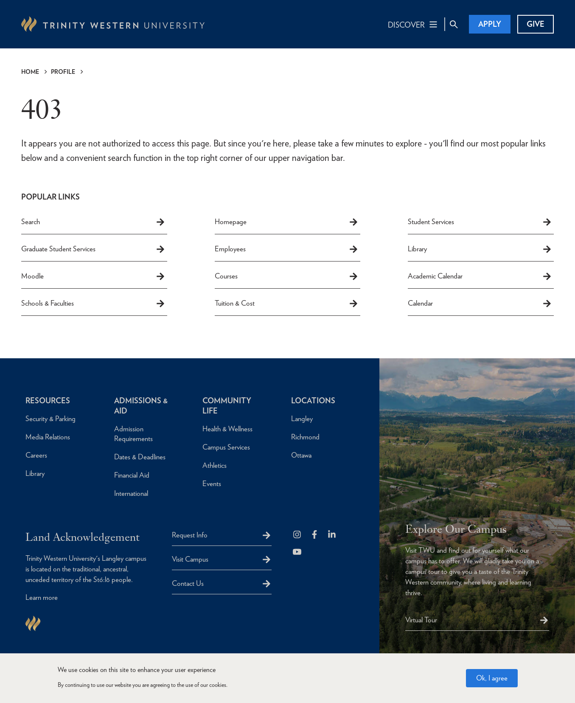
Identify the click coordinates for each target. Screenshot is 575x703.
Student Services (480, 222)
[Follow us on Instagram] (298, 535)
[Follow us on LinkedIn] (332, 535)
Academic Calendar (480, 276)
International (131, 493)
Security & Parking (50, 418)
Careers (36, 455)
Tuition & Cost (287, 303)
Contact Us (188, 583)
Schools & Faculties (93, 303)
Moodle (93, 276)
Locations (313, 400)
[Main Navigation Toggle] (413, 24)
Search (93, 222)
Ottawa (301, 455)
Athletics (214, 465)
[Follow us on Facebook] (315, 535)
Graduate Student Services (93, 249)
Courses (287, 276)
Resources (47, 400)
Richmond (305, 437)
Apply (489, 24)
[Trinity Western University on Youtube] (298, 552)
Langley (302, 418)
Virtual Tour (421, 620)
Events (211, 483)
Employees (287, 249)
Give (535, 24)
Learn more (41, 597)
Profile (63, 71)
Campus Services (226, 447)
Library (480, 249)
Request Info (190, 535)
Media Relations (47, 437)
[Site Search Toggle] (454, 24)
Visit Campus (190, 559)
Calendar (480, 303)
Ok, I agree (492, 680)
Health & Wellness (227, 429)
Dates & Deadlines (139, 457)
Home (30, 71)
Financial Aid (131, 475)
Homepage (287, 222)
